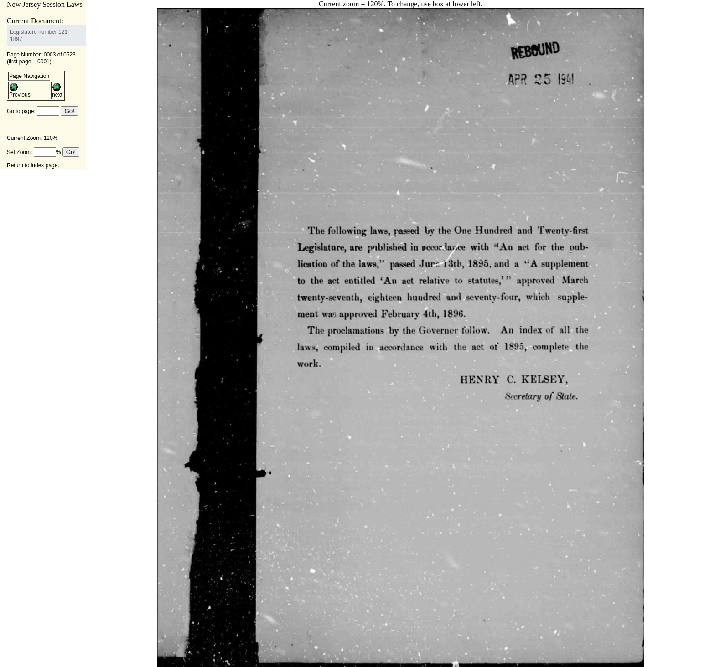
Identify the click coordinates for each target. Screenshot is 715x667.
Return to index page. (33, 165)
